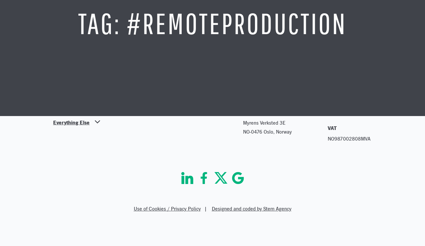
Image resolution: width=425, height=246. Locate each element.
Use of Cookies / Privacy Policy (167, 209)
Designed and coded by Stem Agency (252, 209)
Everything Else (71, 122)
